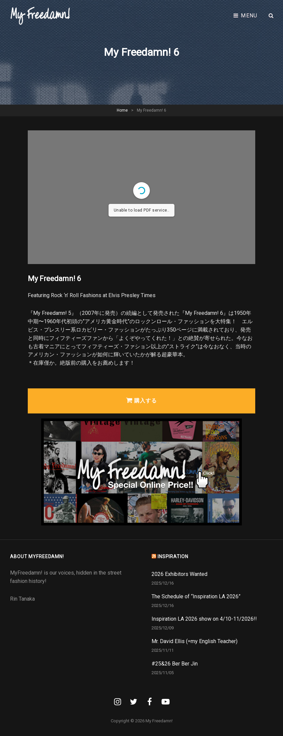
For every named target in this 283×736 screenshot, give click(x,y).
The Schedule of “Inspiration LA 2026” (196, 596)
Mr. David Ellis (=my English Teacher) (195, 641)
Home (122, 110)
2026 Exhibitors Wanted (179, 574)
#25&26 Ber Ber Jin (175, 663)
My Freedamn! (159, 720)
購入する (141, 400)
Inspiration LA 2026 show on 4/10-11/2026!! (204, 619)
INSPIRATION (173, 556)
